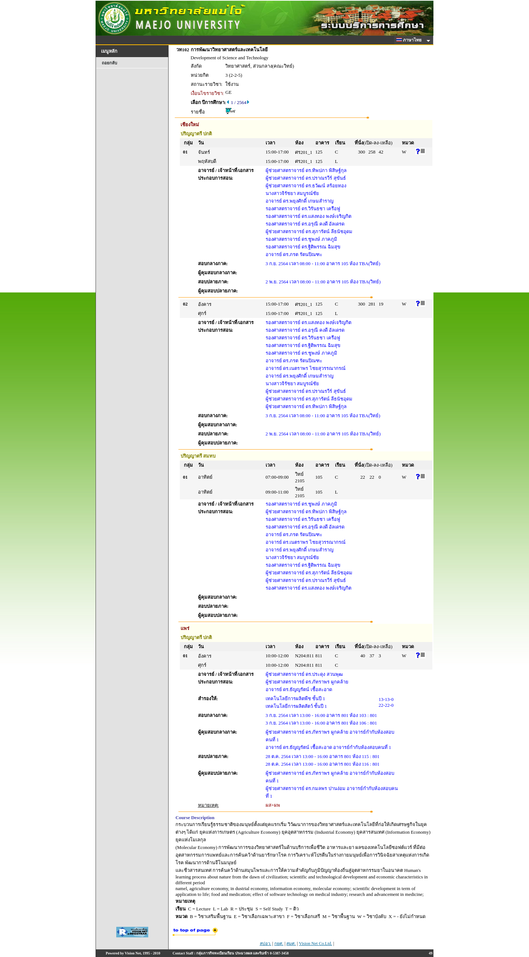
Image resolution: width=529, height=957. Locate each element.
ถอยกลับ (109, 63)
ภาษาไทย (410, 40)
